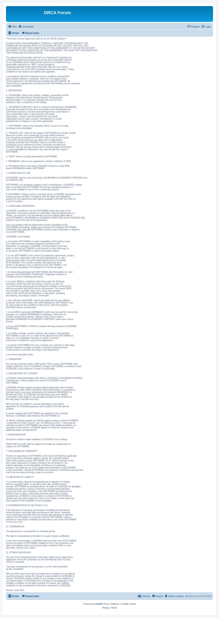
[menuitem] (12, 26)
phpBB (98, 604)
